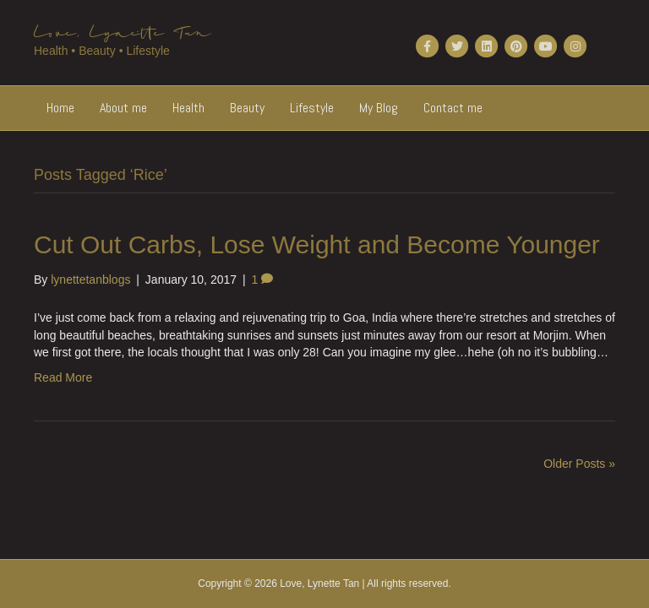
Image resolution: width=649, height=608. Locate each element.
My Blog (378, 108)
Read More (63, 377)
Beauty (247, 108)
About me (123, 108)
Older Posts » (579, 463)
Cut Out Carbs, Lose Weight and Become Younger (317, 244)
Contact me (453, 108)
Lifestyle (312, 108)
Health (188, 108)
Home (60, 108)
